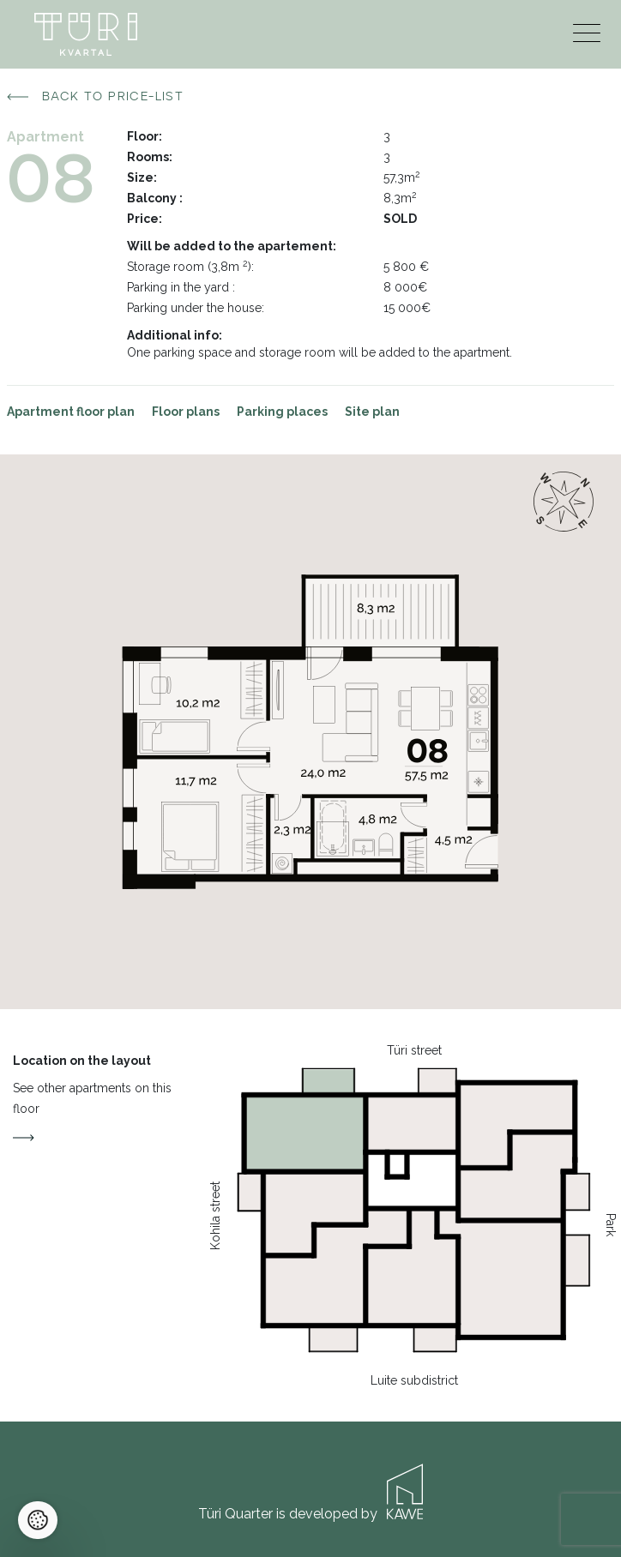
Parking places (282, 411)
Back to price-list (95, 97)
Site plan (372, 411)
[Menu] (587, 37)
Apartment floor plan (71, 411)
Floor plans (186, 411)
